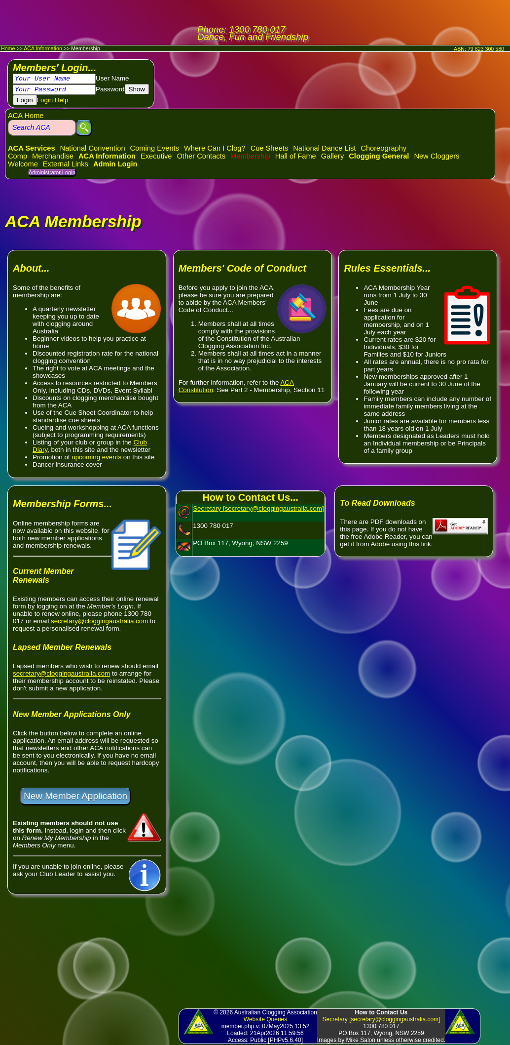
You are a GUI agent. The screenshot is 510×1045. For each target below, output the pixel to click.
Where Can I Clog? (215, 148)
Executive (156, 156)
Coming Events (154, 148)
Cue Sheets (270, 148)
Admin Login (115, 164)
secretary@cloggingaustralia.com (99, 621)
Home (8, 48)
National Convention (92, 148)
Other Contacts (201, 156)
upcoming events (96, 457)
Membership (250, 156)
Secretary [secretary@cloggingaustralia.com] (258, 508)
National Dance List (324, 148)
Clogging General (379, 156)
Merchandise (52, 156)
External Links (65, 164)
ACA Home (26, 116)
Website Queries (265, 1019)
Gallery (332, 156)
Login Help (53, 100)
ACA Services (31, 148)
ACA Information (43, 48)
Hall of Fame (295, 156)
